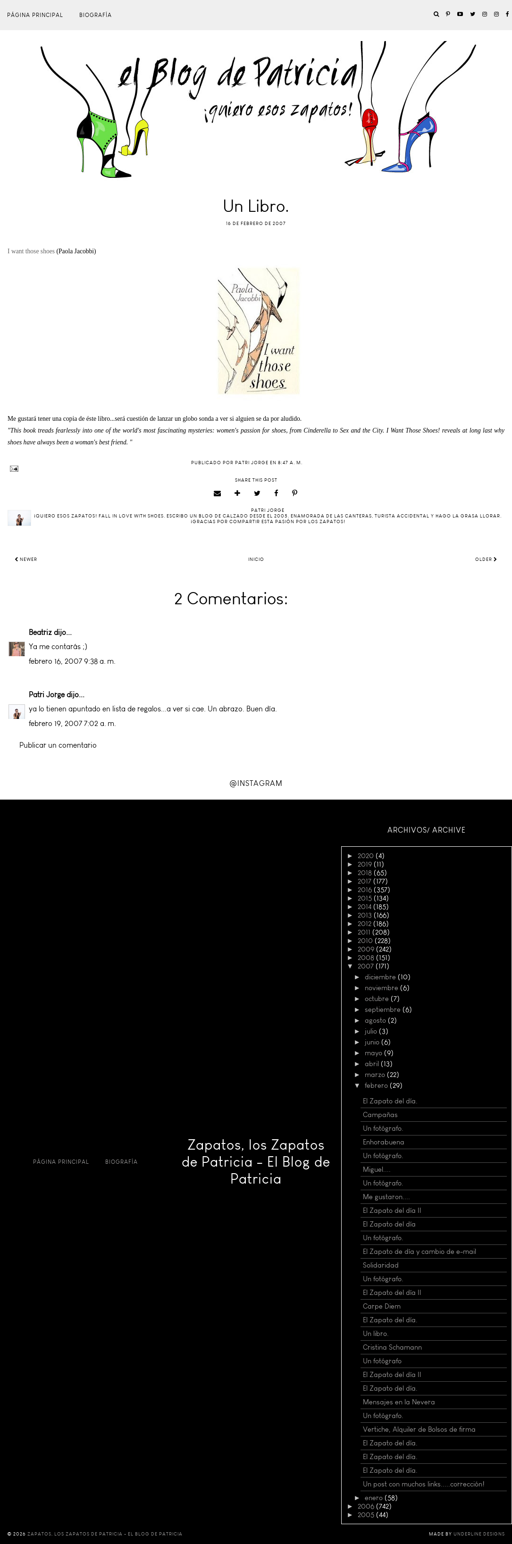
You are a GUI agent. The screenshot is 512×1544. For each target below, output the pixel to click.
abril (373, 1064)
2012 (365, 923)
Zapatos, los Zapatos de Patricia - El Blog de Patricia (256, 1161)
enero (375, 1498)
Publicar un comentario (58, 745)
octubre (378, 998)
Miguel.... (377, 1169)
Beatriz (40, 632)
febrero (377, 1085)
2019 (366, 864)
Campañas (380, 1114)
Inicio (256, 559)
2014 (365, 906)
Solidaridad (381, 1265)
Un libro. (376, 1333)
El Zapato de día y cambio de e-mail (419, 1251)
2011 (365, 932)
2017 (365, 881)
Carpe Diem (382, 1306)
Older (486, 559)
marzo (376, 1074)
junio (373, 1042)
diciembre (381, 977)
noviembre (382, 988)
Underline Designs (479, 1534)
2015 (366, 898)
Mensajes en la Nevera (399, 1402)
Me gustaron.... (386, 1197)
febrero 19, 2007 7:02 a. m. (72, 723)
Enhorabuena (383, 1142)
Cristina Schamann (392, 1347)
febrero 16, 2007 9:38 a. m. (72, 661)
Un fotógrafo (382, 1361)
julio (372, 1031)
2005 (367, 1515)
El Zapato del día (389, 1224)
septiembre (384, 1009)
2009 (367, 949)
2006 (367, 1506)
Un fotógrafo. (383, 1128)
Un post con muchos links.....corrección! (424, 1484)
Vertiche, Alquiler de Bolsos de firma (419, 1429)
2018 (366, 872)
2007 (367, 966)
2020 (367, 855)
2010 (366, 940)
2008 (367, 957)
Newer (26, 559)
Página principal (35, 15)
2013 (366, 915)
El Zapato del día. (390, 1101)
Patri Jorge (47, 694)
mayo (374, 1053)
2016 (366, 889)
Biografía (95, 15)
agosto (376, 1020)
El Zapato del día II (392, 1210)
